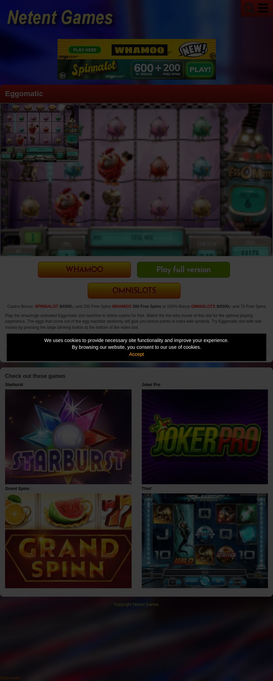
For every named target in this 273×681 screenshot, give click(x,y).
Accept (136, 354)
